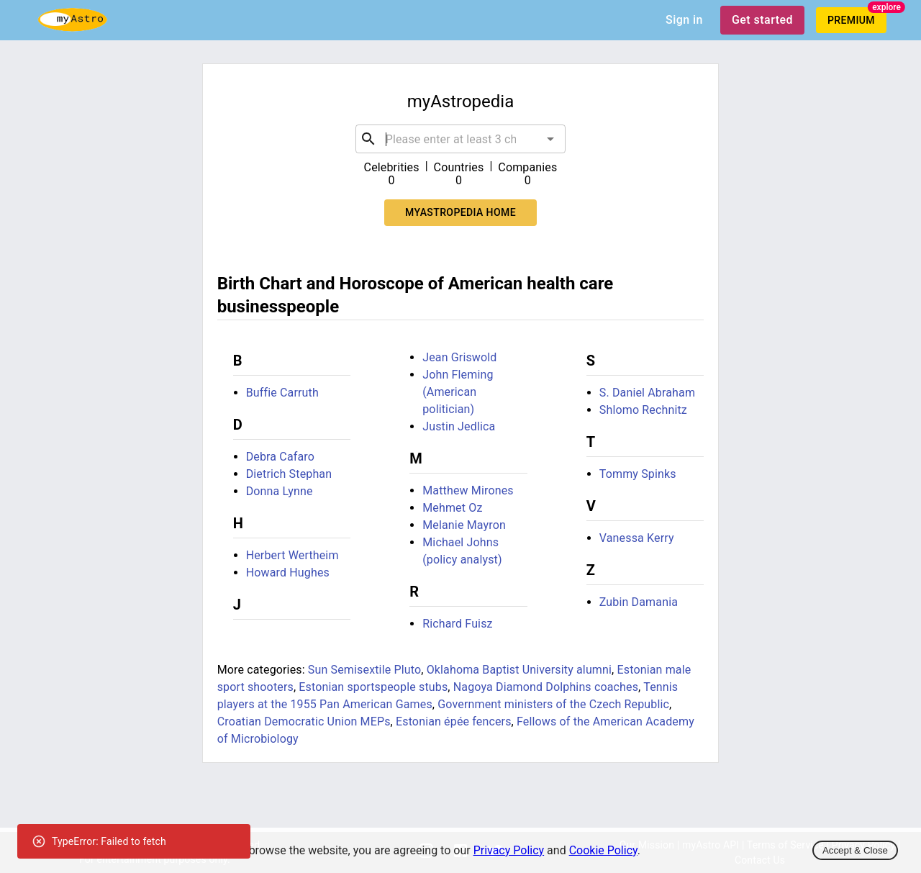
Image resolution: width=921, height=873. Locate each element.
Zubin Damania (638, 602)
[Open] (550, 139)
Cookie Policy (603, 850)
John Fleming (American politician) (457, 392)
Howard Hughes (288, 572)
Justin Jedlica (458, 426)
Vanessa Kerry (636, 538)
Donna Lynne (279, 491)
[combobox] (460, 139)
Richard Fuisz (457, 623)
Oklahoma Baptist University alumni (519, 670)
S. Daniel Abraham (647, 392)
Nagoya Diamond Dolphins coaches (545, 687)
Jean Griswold (459, 357)
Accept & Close (855, 850)
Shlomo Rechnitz (643, 410)
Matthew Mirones (468, 490)
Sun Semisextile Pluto (364, 670)
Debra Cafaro (280, 456)
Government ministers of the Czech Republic (553, 704)
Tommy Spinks (637, 474)
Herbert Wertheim (292, 555)
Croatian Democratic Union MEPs (304, 721)
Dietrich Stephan (289, 474)
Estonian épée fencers (454, 721)
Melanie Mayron (464, 525)
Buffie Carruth (282, 392)
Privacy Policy (509, 850)
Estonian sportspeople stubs (373, 687)
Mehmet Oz (452, 508)
